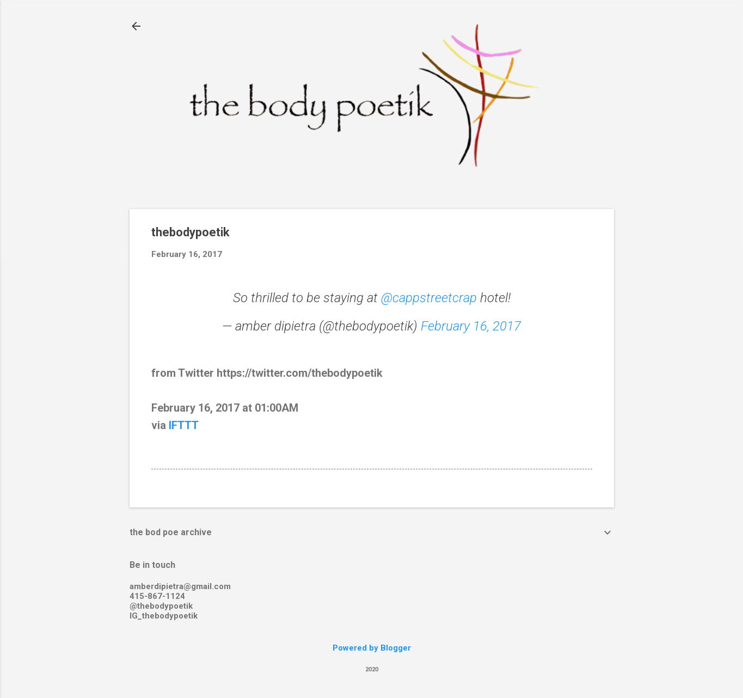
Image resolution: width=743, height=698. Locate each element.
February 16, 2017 (471, 326)
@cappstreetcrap (429, 297)
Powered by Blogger (372, 648)
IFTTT (184, 425)
